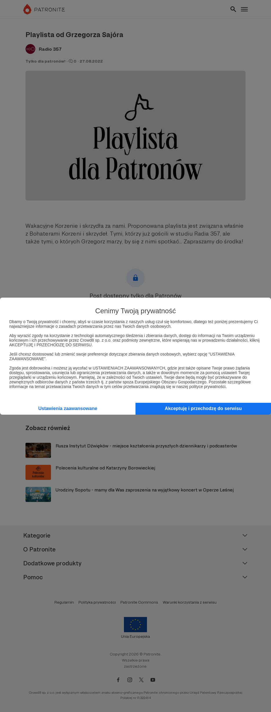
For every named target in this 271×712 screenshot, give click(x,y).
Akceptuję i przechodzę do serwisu (203, 408)
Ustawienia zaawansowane (67, 408)
